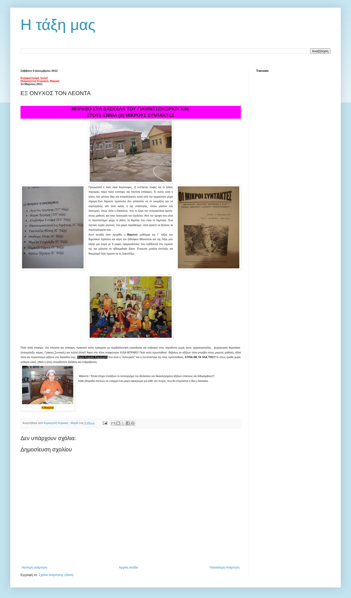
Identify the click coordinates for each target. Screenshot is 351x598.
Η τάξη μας (58, 24)
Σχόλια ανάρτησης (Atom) (56, 575)
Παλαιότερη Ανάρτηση (225, 567)
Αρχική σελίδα (128, 567)
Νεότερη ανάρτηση (34, 567)
